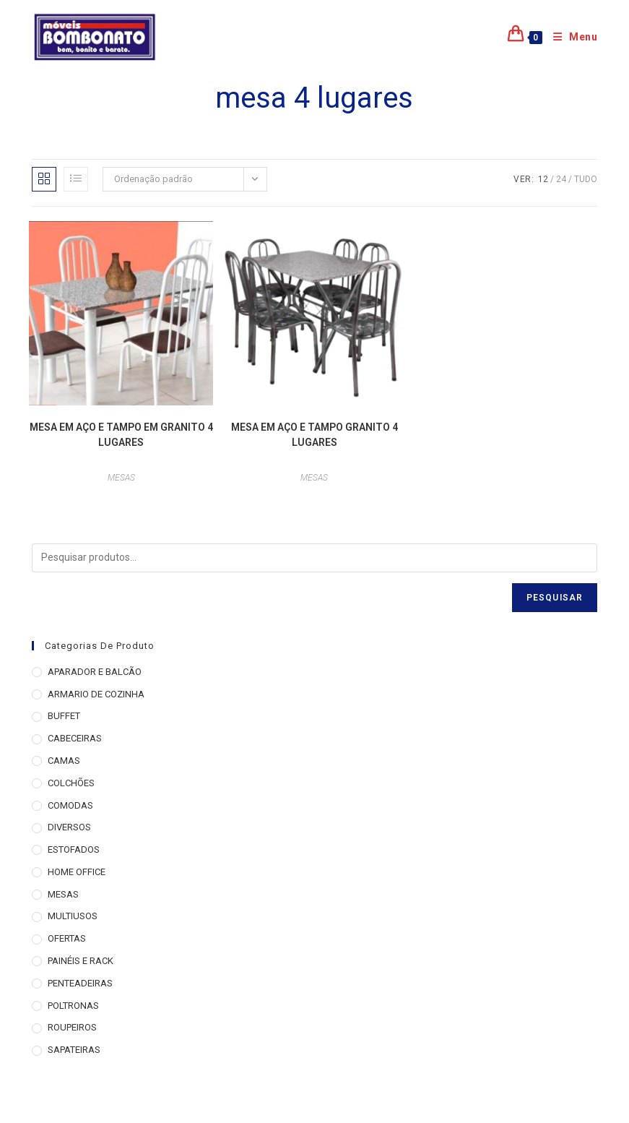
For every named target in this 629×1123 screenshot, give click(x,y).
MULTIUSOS (72, 916)
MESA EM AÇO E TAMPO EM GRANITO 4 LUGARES (121, 434)
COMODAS (70, 805)
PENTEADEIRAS (80, 983)
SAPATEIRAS (74, 1049)
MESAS (121, 478)
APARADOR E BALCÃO (95, 671)
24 (561, 179)
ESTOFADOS (74, 849)
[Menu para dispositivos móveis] (570, 37)
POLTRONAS (73, 1005)
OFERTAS (67, 938)
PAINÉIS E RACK (80, 960)
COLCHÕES (71, 783)
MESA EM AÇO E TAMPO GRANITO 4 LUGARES (314, 434)
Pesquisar (555, 598)
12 (543, 179)
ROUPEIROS (72, 1027)
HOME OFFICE (76, 871)
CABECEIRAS (75, 738)
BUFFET (64, 715)
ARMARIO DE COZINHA (96, 694)
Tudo (585, 179)
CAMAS (64, 760)
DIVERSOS (69, 827)
